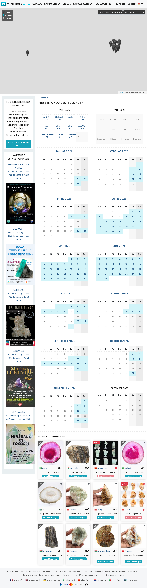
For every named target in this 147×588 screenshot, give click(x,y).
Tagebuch (44, 97)
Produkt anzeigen (50, 476)
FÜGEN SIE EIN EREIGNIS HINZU (18, 144)
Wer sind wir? (61, 571)
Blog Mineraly (30, 575)
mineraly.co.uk (33, 580)
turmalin (73, 467)
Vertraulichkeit (48, 571)
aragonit (100, 467)
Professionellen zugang (100, 571)
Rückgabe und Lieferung (79, 571)
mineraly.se (130, 580)
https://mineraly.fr (116, 575)
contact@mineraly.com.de (93, 575)
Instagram (56, 575)
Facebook (44, 575)
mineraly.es (84, 580)
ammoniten (102, 550)
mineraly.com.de (51, 580)
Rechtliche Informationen (30, 571)
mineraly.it (69, 580)
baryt (98, 509)
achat (43, 467)
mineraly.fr (16, 580)
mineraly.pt (115, 580)
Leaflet (121, 92)
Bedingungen (12, 571)
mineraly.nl (100, 580)
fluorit (72, 509)
